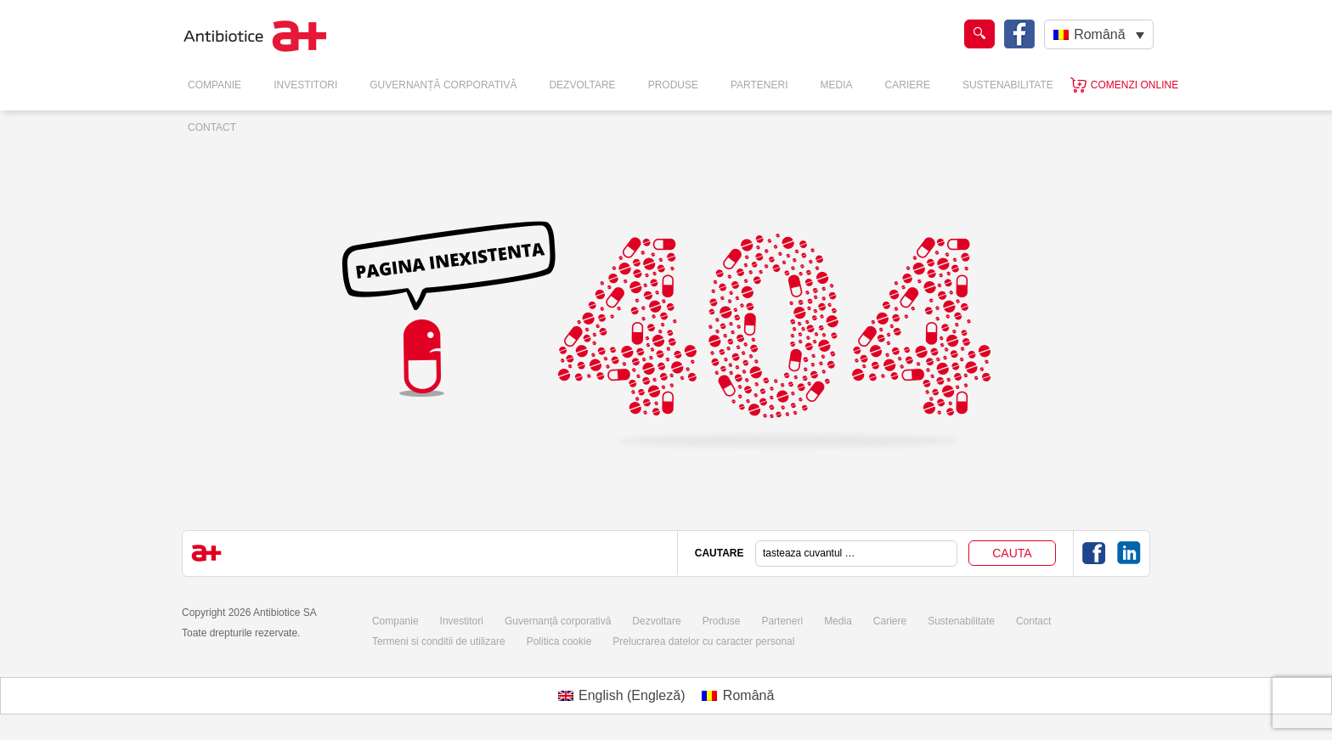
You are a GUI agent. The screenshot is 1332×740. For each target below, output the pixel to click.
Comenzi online (1134, 85)
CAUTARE (719, 553)
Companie (214, 85)
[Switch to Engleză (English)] (622, 696)
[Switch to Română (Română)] (737, 696)
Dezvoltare (582, 85)
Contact (212, 127)
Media (837, 85)
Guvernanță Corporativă (443, 85)
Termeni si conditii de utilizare (438, 641)
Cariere (907, 85)
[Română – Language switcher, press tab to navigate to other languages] (1099, 34)
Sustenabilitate (1007, 85)
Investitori (305, 85)
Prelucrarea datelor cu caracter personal (703, 641)
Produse (673, 85)
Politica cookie (559, 641)
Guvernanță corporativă (558, 621)
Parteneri (759, 85)
